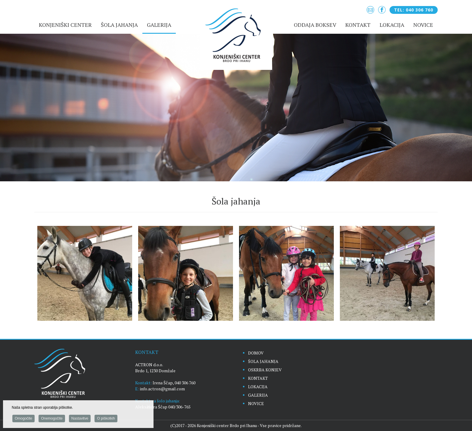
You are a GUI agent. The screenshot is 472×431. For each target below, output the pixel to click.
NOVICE (256, 403)
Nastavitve (79, 419)
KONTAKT (258, 378)
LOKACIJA (258, 386)
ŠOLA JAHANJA (263, 361)
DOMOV (256, 353)
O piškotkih (106, 419)
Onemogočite (51, 419)
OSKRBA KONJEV (265, 370)
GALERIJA (258, 395)
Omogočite (23, 419)
